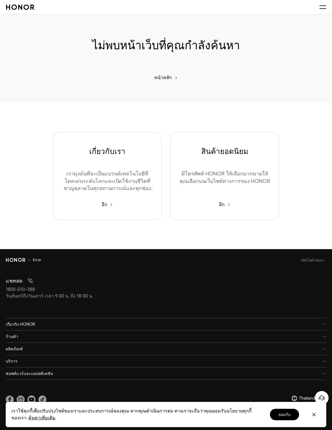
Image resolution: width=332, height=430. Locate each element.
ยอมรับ (284, 414)
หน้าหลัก (165, 77)
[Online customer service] (322, 398)
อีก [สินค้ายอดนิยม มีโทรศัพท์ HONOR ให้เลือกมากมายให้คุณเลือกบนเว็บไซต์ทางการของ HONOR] (224, 204)
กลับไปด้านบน (312, 260)
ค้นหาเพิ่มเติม (42, 418)
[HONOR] (19, 260)
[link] (10, 399)
